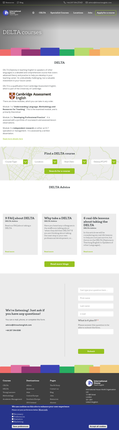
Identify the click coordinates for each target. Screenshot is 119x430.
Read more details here (13, 138)
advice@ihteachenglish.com (100, 3)
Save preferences (20, 426)
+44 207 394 (72, 3)
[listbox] (15, 161)
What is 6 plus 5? (87, 320)
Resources (10, 3)
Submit (91, 351)
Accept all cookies (98, 426)
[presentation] (95, 341)
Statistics (18, 419)
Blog (21, 3)
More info (43, 410)
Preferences (19, 417)
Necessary (18, 414)
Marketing (18, 422)
